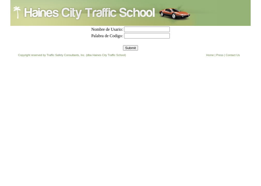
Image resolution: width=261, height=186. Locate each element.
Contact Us (233, 55)
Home (210, 55)
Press (219, 55)
